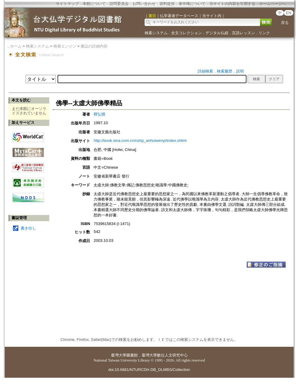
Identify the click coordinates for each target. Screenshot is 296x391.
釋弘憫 (99, 114)
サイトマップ (67, 3)
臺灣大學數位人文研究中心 (165, 355)
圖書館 (132, 355)
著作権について (192, 3)
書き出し (28, 228)
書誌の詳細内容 (94, 46)
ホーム (16, 46)
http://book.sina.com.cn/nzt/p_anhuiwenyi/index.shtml (140, 140)
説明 (240, 71)
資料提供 (167, 3)
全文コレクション (186, 33)
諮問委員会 (119, 3)
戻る (285, 22)
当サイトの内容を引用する (232, 3)
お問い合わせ (144, 3)
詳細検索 (205, 71)
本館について (94, 3)
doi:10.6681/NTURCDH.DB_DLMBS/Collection (149, 369)
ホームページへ (272, 3)
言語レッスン (243, 33)
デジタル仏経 (216, 33)
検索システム (156, 33)
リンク (264, 33)
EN (289, 13)
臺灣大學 (118, 355)
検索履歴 (224, 71)
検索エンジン (64, 46)
